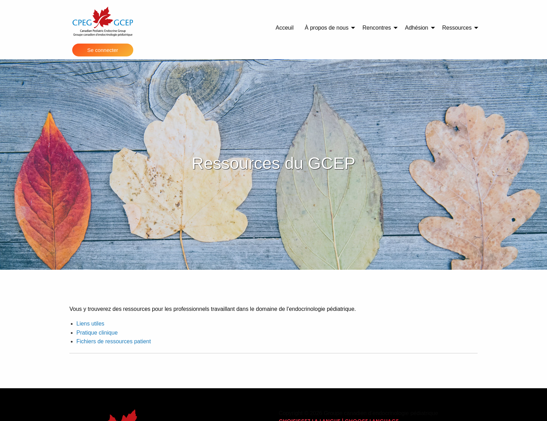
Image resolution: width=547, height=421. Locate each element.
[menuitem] (284, 28)
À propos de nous (327, 28)
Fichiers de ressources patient (113, 341)
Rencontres (376, 28)
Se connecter (102, 50)
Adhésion (416, 28)
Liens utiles (90, 324)
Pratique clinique (97, 333)
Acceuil (285, 28)
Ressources (457, 28)
